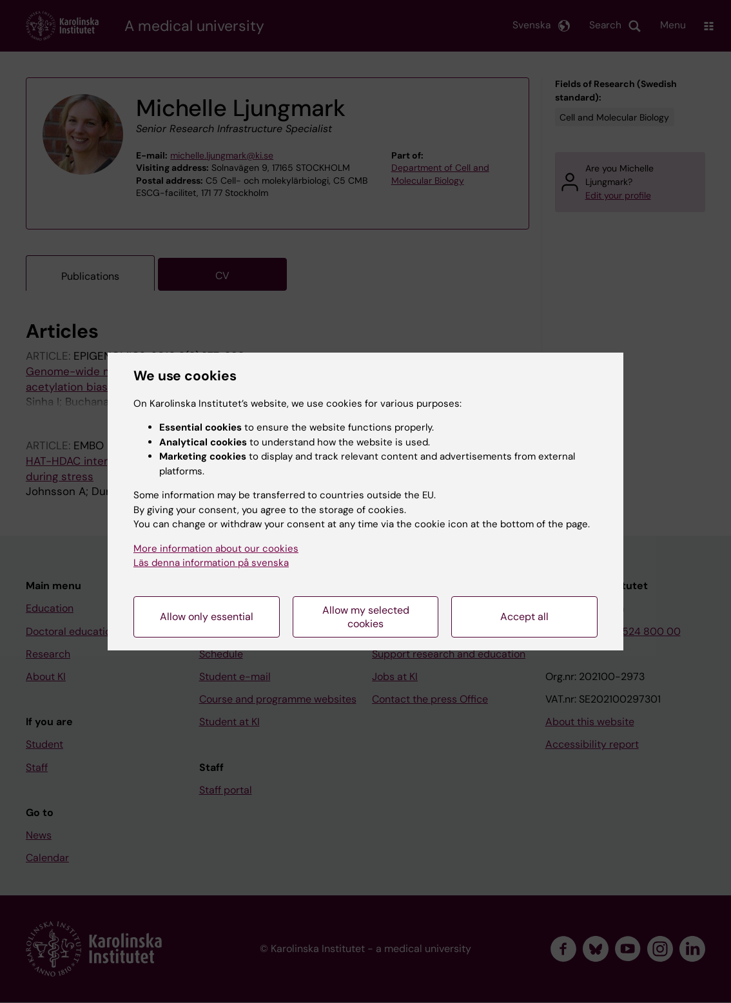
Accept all (524, 616)
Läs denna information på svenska (211, 562)
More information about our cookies (215, 548)
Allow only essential (206, 616)
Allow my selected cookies (365, 616)
